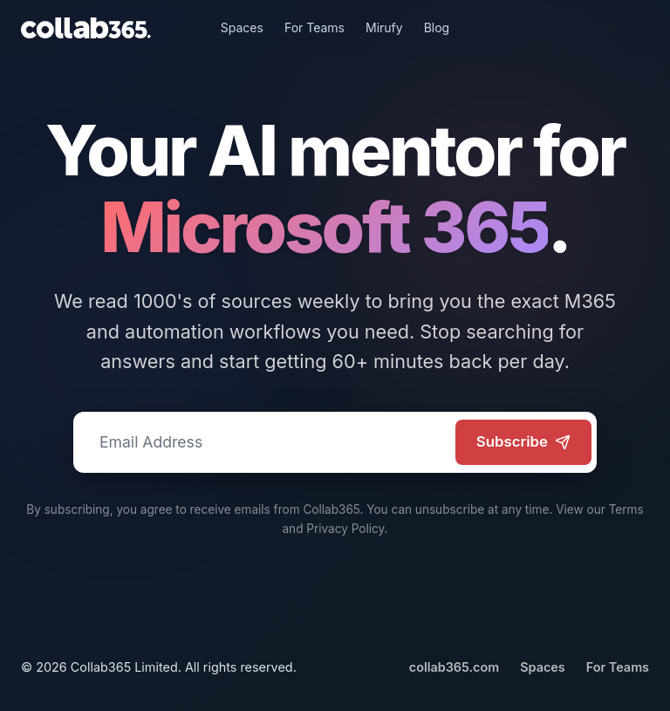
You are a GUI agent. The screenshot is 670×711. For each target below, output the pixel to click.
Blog (437, 27)
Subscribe (523, 441)
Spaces (242, 27)
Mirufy (384, 27)
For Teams (314, 27)
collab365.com (454, 667)
